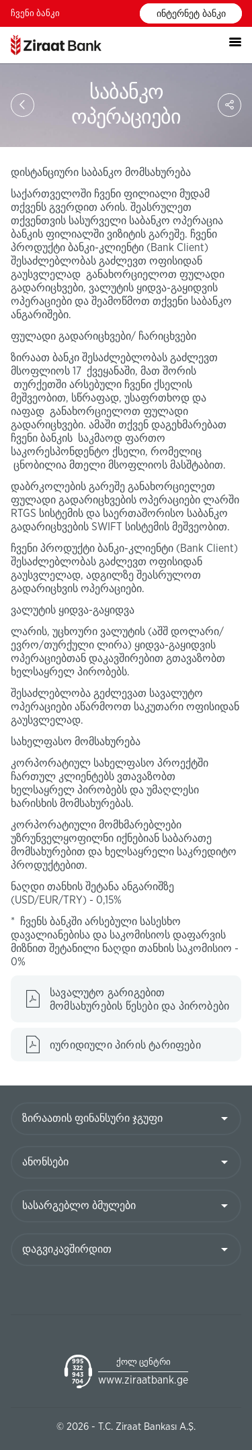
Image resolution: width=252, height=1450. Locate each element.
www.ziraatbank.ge (143, 1380)
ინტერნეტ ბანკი (191, 14)
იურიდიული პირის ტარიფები (125, 1045)
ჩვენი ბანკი (35, 13)
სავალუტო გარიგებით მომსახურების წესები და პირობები (139, 999)
